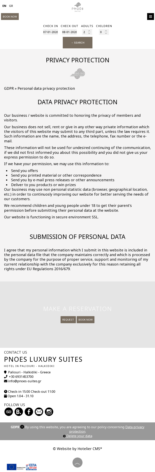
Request (68, 319)
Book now (10, 16)
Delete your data (77, 436)
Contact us (15, 352)
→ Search (77, 42)
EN (4, 6)
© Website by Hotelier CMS (76, 448)
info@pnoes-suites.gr (24, 381)
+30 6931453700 (21, 376)
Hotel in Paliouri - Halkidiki (29, 366)
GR (11, 6)
